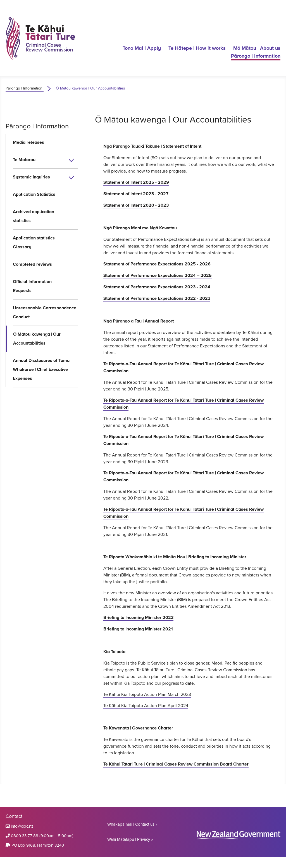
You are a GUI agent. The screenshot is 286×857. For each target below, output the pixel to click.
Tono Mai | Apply (142, 48)
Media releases (28, 142)
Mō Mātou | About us (256, 48)
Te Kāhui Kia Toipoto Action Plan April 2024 (145, 705)
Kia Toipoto (114, 663)
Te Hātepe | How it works (197, 48)
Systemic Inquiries (31, 177)
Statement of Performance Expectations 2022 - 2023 (156, 298)
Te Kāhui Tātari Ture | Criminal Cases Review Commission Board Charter (176, 764)
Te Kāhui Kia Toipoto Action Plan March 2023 (147, 694)
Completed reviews (32, 264)
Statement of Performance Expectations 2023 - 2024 (156, 287)
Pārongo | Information (255, 56)
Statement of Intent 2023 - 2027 (135, 193)
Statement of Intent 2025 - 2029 (136, 182)
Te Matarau (24, 159)
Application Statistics (34, 194)
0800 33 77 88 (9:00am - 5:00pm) (42, 836)
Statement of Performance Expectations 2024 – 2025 (157, 275)
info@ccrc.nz (22, 826)
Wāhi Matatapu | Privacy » (130, 839)
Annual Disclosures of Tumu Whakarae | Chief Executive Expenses (41, 369)
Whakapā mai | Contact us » (132, 824)
